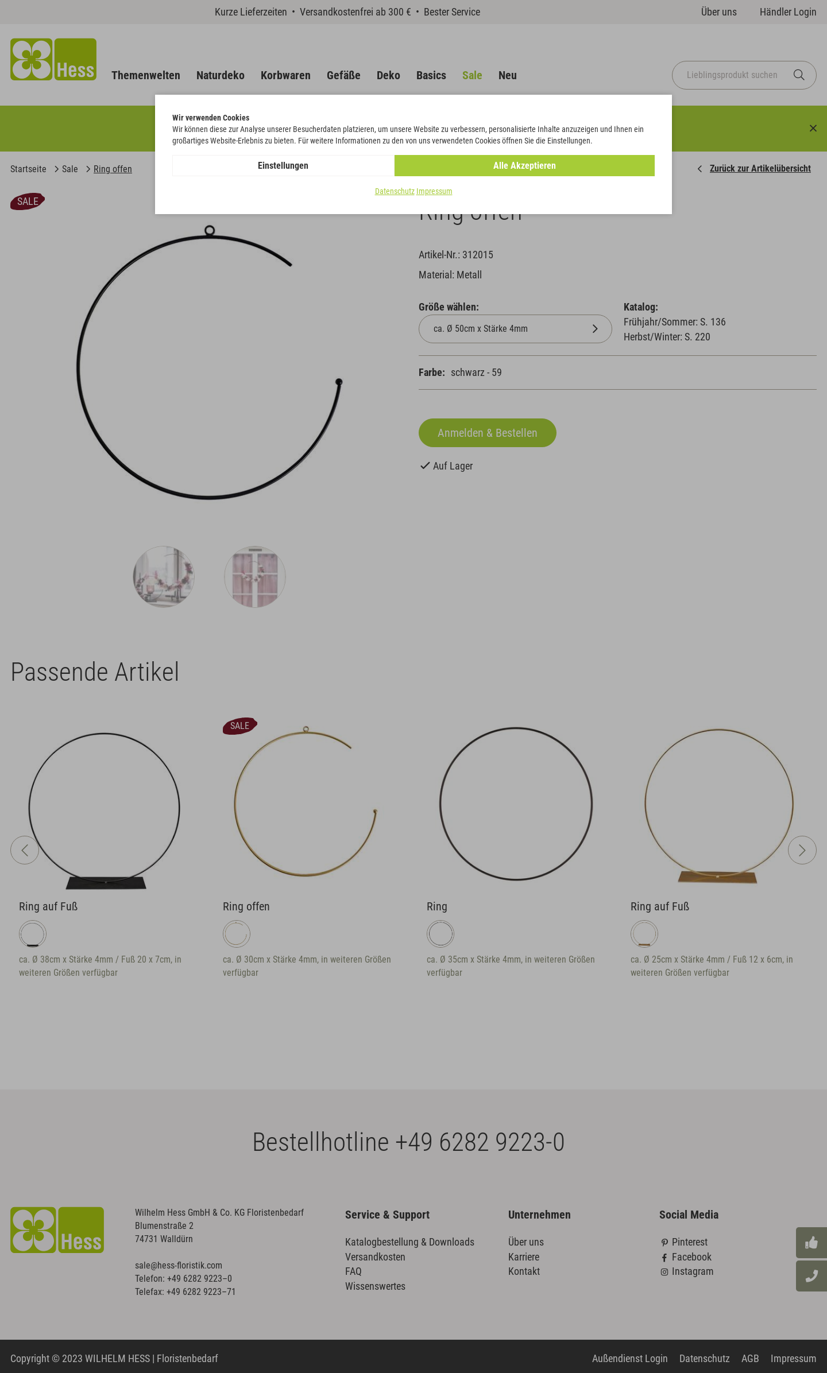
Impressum (434, 191)
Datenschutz (395, 191)
